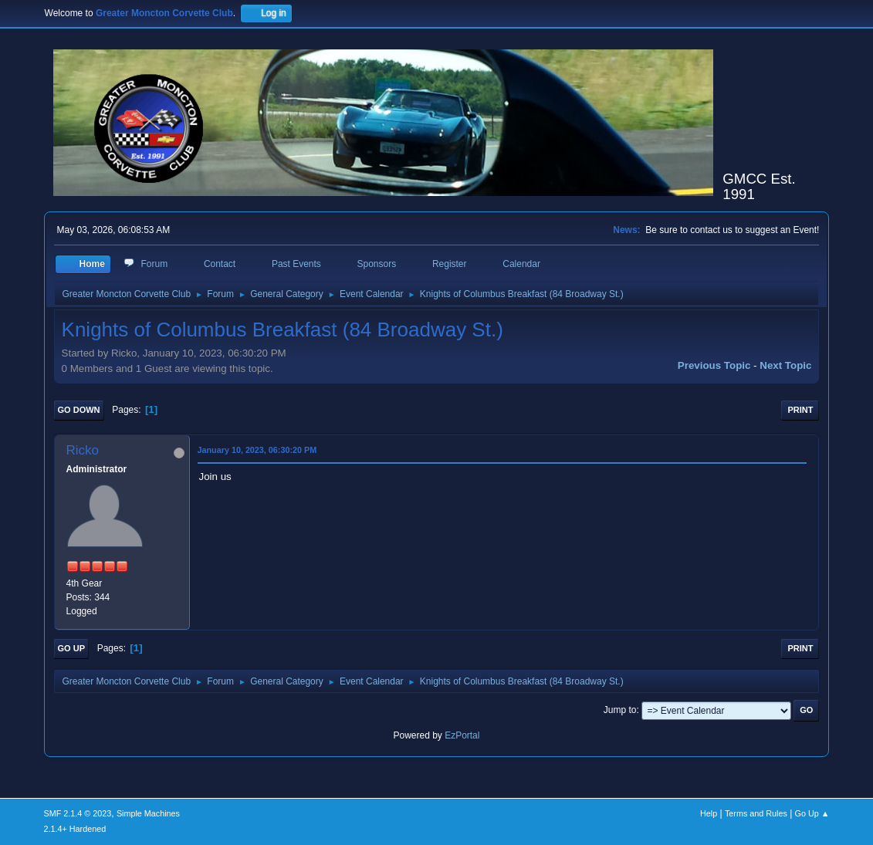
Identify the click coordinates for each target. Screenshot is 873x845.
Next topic (785, 365)
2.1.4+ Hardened (75, 828)
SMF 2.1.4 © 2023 (78, 813)
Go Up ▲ (812, 813)
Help (708, 813)
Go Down (79, 409)
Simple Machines (148, 813)
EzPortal (462, 735)
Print (800, 409)
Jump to (620, 710)
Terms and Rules (756, 813)
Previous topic (714, 365)
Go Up (71, 648)
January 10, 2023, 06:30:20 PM (257, 450)
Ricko (83, 450)
